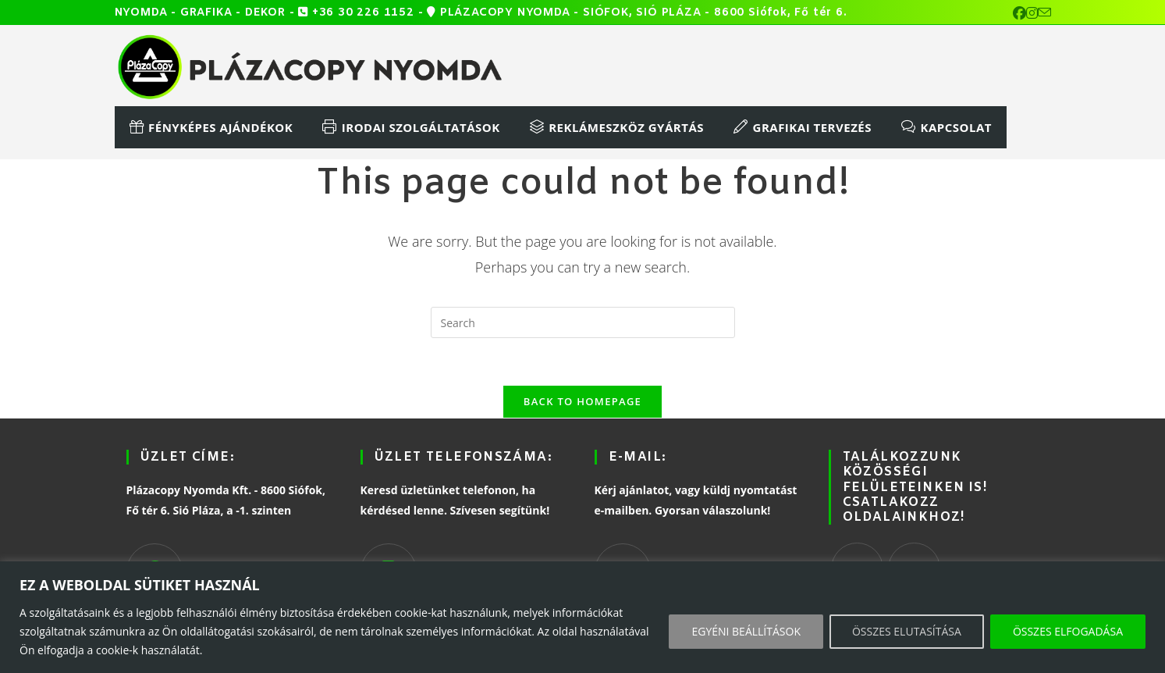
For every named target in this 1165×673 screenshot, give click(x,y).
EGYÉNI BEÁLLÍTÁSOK (746, 631)
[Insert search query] (583, 322)
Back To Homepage (582, 401)
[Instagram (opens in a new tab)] (1032, 13)
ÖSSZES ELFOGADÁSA (1068, 631)
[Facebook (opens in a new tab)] (1019, 13)
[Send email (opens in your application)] (1044, 13)
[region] (582, 617)
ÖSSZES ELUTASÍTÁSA (906, 631)
